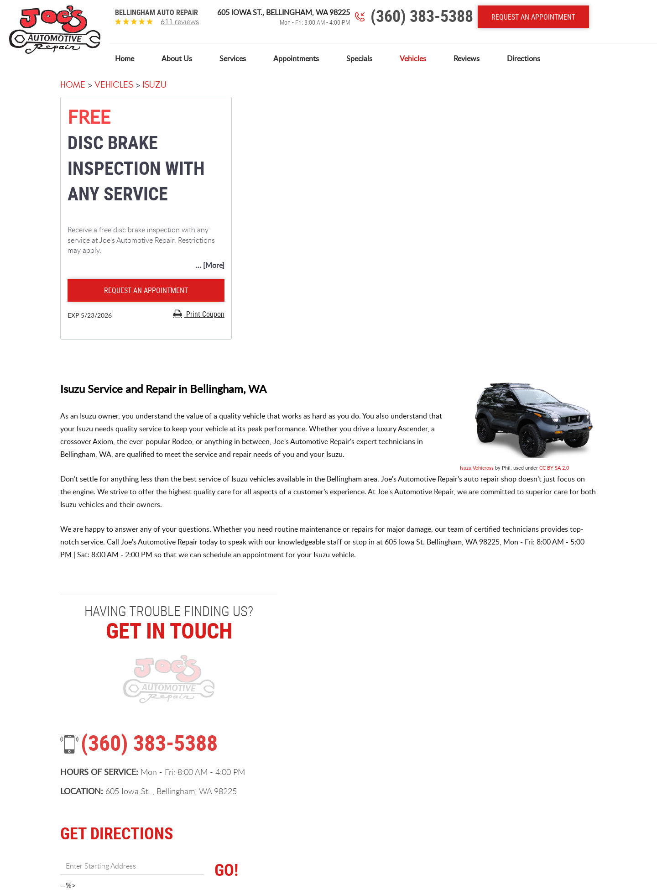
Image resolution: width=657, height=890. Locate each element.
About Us (177, 58)
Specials (359, 58)
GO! (226, 869)
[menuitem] (124, 59)
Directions (523, 58)
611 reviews (180, 21)
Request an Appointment (146, 290)
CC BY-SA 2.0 (554, 467)
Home (124, 58)
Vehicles (413, 58)
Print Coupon (204, 314)
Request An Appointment (533, 17)
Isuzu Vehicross (477, 467)
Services (232, 58)
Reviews (467, 58)
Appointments (296, 58)
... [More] (210, 265)
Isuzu (154, 84)
